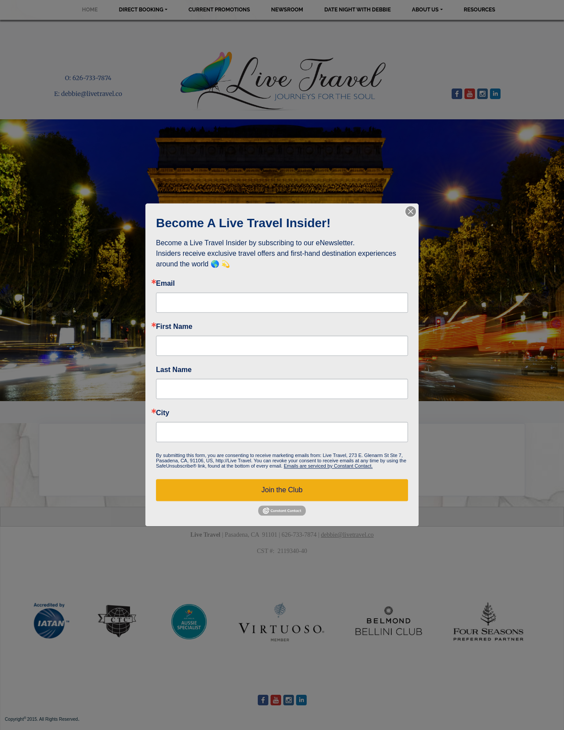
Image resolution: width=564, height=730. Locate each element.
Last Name (174, 369)
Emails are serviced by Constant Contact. (328, 465)
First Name (174, 326)
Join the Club (281, 490)
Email (165, 283)
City (162, 413)
